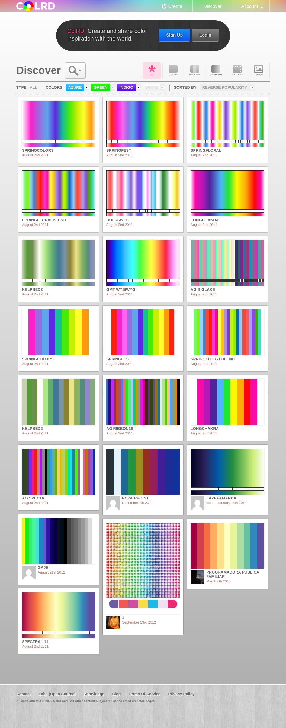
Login (205, 34)
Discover (212, 6)
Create (175, 6)
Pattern (237, 70)
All (152, 70)
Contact (23, 694)
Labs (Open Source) (57, 694)
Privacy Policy (181, 694)
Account (249, 6)
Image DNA (259, 70)
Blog (116, 694)
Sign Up (174, 34)
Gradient (216, 70)
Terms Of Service (144, 694)
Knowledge (93, 694)
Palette (194, 70)
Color (173, 70)
